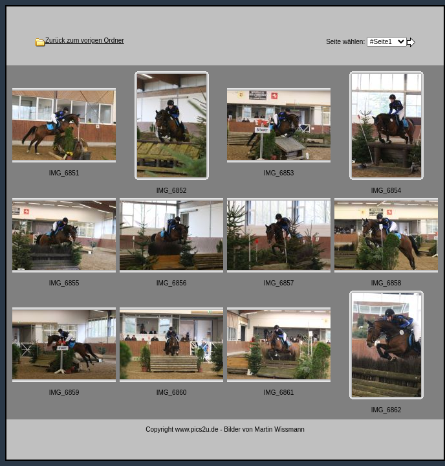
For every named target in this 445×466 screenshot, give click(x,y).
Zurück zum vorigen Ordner (84, 40)
